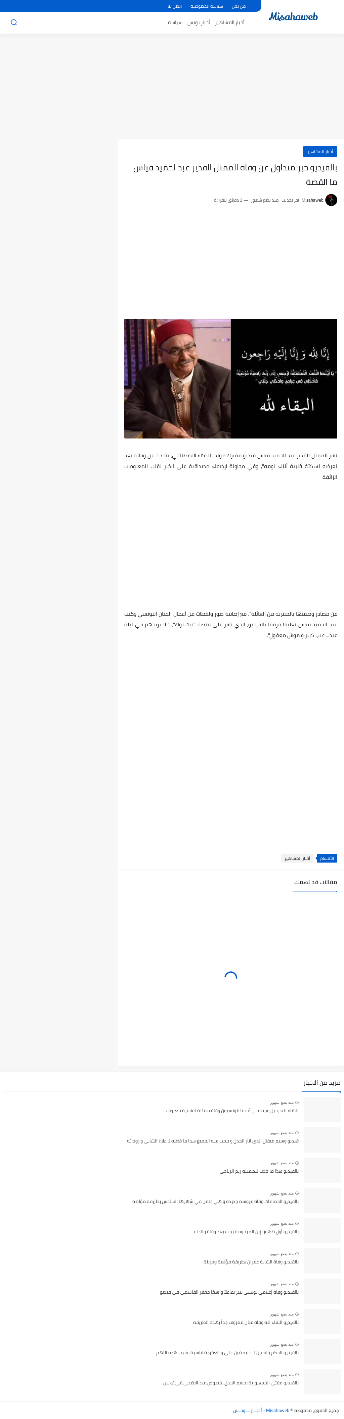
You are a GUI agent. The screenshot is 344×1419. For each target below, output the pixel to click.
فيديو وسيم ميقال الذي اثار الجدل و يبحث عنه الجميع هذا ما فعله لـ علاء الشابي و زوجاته (213, 1141)
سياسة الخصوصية (206, 6)
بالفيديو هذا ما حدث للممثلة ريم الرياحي (259, 1171)
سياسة (175, 22)
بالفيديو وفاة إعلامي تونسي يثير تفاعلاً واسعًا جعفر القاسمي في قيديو (229, 1292)
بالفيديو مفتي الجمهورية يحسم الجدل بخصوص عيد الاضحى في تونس (231, 1383)
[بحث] (14, 22)
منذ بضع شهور (282, 1102)
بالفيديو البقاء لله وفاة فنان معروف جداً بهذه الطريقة (246, 1323)
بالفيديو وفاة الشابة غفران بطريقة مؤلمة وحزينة (251, 1262)
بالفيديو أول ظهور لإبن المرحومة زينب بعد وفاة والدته (246, 1232)
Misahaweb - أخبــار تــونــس (261, 1410)
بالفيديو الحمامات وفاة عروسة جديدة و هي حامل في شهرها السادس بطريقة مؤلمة (215, 1202)
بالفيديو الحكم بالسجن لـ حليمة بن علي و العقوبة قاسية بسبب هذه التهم (227, 1353)
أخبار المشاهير (230, 22)
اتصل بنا (175, 6)
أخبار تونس (198, 22)
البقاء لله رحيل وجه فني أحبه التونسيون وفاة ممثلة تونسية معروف (232, 1111)
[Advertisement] (172, 87)
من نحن (239, 6)
